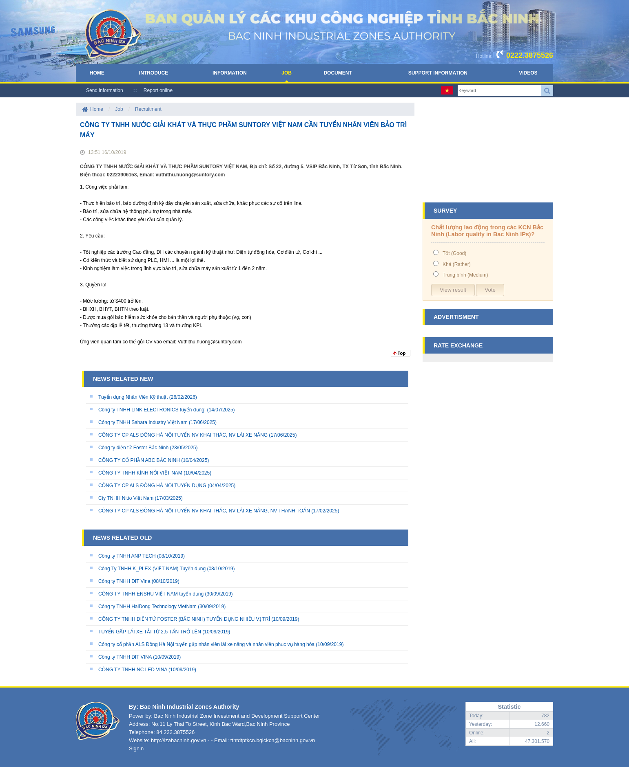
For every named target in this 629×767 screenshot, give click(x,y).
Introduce (153, 73)
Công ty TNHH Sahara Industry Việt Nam (143, 422)
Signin (136, 748)
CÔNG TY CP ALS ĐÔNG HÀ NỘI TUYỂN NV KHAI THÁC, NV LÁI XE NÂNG (183, 435)
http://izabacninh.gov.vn (178, 740)
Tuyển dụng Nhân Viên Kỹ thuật (133, 397)
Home (97, 73)
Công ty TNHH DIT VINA (125, 657)
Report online (158, 90)
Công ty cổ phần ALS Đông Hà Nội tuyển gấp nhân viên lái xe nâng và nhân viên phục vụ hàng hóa (206, 644)
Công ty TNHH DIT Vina (124, 581)
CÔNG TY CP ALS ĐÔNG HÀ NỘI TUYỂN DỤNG (152, 485)
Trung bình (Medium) (465, 275)
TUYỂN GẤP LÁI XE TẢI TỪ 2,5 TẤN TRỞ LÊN (149, 632)
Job (286, 73)
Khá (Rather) (457, 264)
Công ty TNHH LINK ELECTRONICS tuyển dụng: (152, 410)
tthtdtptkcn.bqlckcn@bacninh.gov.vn (272, 740)
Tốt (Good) (454, 253)
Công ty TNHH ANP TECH (127, 556)
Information (230, 73)
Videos (528, 73)
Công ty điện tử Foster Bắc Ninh (133, 448)
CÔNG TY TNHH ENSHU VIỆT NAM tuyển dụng (151, 594)
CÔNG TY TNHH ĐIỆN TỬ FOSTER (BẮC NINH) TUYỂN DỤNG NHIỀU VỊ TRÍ (184, 619)
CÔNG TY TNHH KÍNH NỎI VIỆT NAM (140, 473)
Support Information (437, 73)
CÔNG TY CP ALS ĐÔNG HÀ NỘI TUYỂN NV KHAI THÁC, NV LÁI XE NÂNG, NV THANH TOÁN (204, 511)
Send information (104, 90)
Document (337, 73)
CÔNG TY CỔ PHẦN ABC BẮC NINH (139, 460)
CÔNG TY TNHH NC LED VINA (132, 669)
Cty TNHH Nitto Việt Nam (125, 498)
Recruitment (148, 109)
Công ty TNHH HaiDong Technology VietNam (147, 606)
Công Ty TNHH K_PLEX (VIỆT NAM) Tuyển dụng (152, 568)
